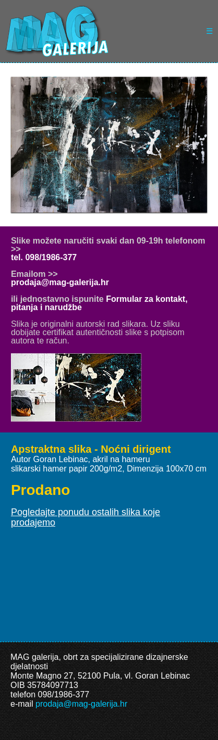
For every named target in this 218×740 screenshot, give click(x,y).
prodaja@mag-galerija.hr (60, 282)
